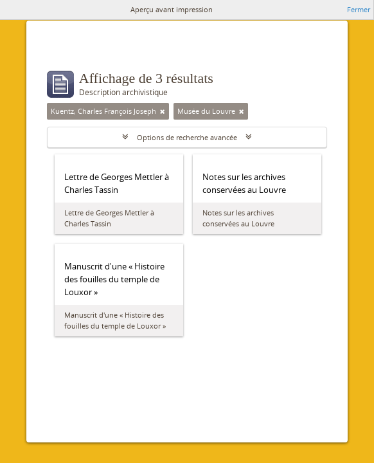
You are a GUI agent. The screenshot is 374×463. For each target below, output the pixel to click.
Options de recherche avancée (187, 137)
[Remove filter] (162, 111)
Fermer (358, 9)
